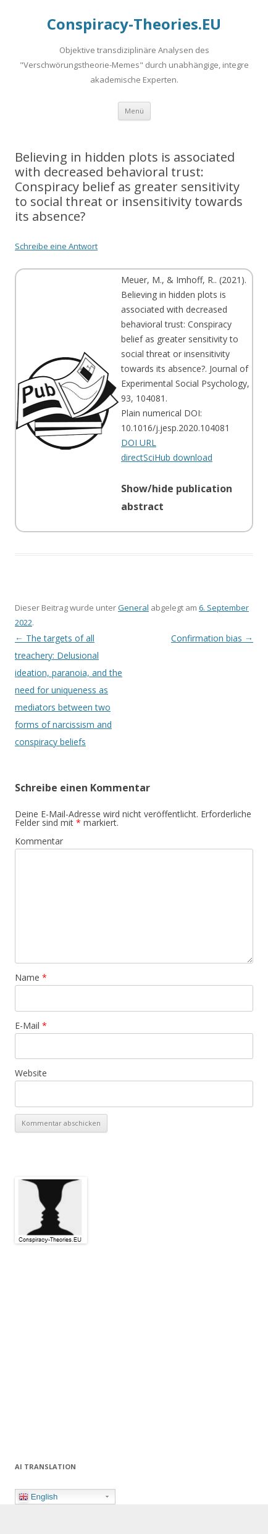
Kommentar (39, 841)
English (38, 1497)
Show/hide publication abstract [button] (176, 498)
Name (31, 977)
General (133, 607)
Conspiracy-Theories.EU (134, 24)
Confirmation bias (212, 638)
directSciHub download (166, 457)
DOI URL (138, 442)
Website (31, 1073)
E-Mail (31, 1025)
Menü (134, 110)
